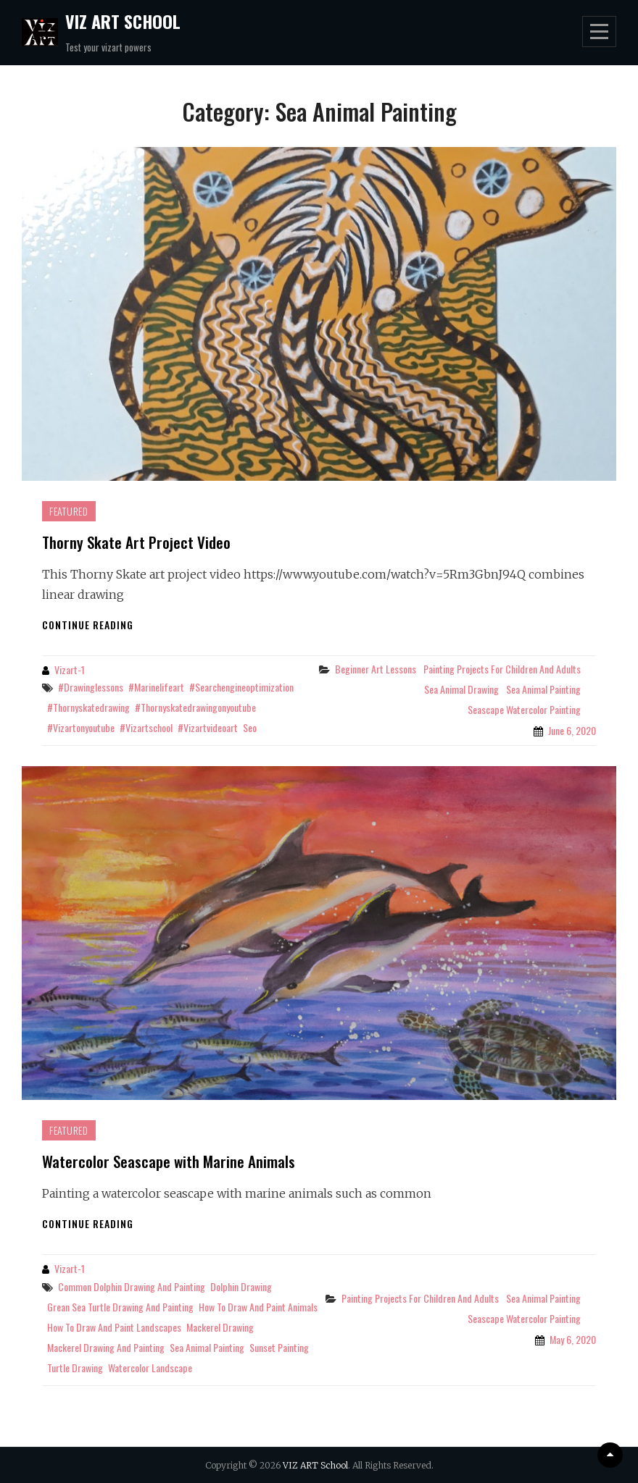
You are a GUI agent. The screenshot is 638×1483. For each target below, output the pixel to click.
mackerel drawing (220, 1327)
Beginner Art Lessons (375, 668)
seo (250, 727)
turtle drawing (75, 1367)
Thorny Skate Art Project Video (136, 542)
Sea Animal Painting (543, 689)
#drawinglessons (90, 686)
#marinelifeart (156, 686)
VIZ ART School (123, 21)
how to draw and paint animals (258, 1306)
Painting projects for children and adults (502, 668)
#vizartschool (146, 727)
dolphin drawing (241, 1286)
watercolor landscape (150, 1367)
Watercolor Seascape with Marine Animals (168, 1161)
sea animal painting (207, 1347)
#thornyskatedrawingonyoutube (195, 707)
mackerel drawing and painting (106, 1347)
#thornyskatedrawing (88, 707)
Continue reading (87, 624)
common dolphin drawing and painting (131, 1286)
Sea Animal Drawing (461, 689)
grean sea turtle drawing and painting (120, 1306)
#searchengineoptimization (241, 686)
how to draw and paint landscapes (114, 1327)
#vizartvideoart (208, 727)
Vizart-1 (69, 669)
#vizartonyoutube (81, 727)
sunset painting (279, 1347)
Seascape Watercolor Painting (524, 709)
